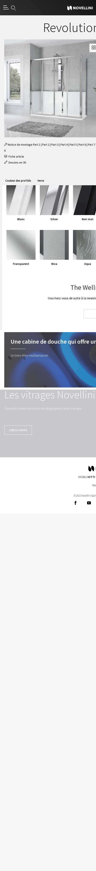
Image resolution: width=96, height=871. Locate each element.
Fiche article (14, 156)
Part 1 (36, 144)
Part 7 (91, 144)
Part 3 (55, 144)
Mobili (86, 477)
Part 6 (82, 144)
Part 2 (45, 144)
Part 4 (64, 144)
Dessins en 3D (15, 162)
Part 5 (73, 144)
